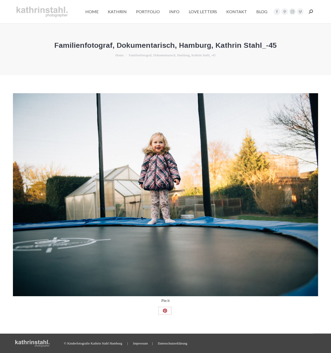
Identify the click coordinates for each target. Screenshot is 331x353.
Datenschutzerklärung (172, 343)
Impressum (140, 343)
